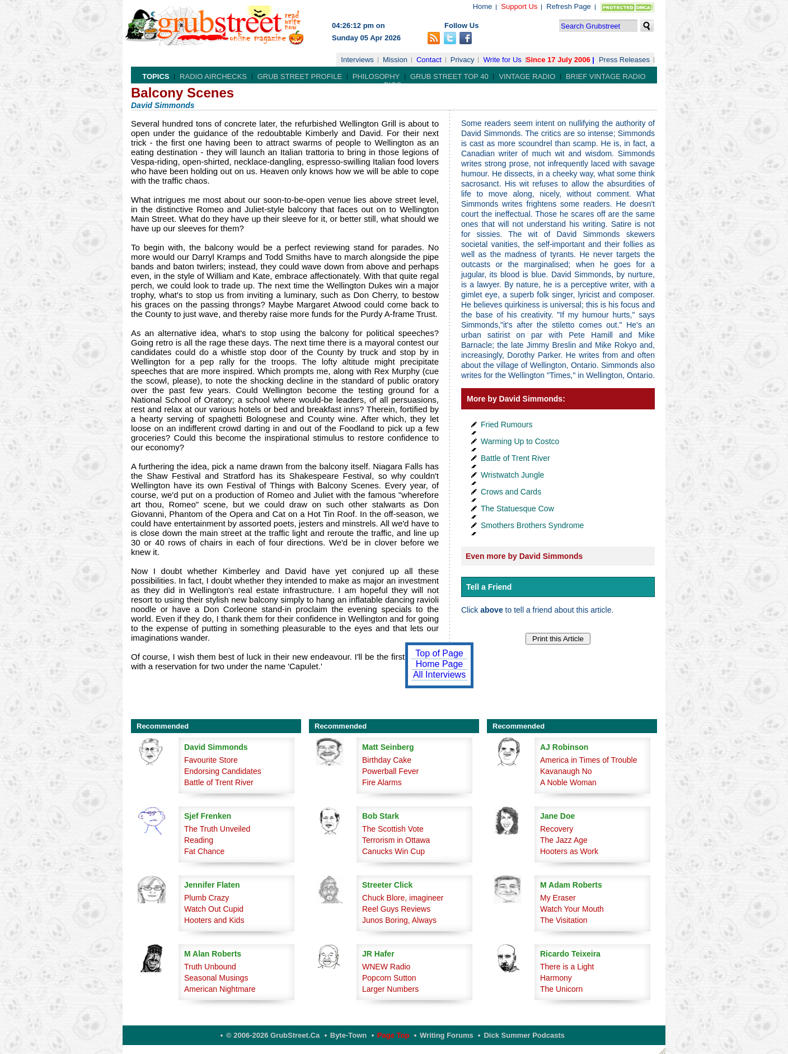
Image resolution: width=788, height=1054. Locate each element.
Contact (429, 59)
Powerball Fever (390, 771)
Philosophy (376, 76)
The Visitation (564, 920)
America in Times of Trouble (588, 759)
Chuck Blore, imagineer (403, 897)
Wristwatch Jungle (512, 474)
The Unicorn (561, 989)
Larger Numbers (390, 989)
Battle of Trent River (515, 458)
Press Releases (624, 59)
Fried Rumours (507, 424)
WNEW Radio (386, 966)
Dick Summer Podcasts (524, 1035)
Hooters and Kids (214, 920)
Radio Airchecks (213, 76)
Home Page (439, 664)
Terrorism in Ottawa (396, 840)
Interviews (357, 59)
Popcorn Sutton (389, 977)
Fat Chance (204, 851)
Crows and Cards (511, 491)
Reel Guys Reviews (396, 908)
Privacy (463, 59)
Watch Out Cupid (213, 908)
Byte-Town (348, 1035)
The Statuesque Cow (517, 508)
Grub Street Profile (299, 76)
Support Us (519, 6)
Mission (395, 59)
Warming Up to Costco (520, 441)
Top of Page (439, 653)
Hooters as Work (569, 851)
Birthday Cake (386, 759)
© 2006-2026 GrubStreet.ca (273, 1035)
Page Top (393, 1035)
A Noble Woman (568, 782)
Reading (198, 840)
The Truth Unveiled (217, 828)
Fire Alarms (382, 782)
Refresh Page (568, 6)
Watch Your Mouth (572, 908)
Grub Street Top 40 (449, 76)
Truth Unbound (210, 966)
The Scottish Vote (393, 828)
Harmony (556, 977)
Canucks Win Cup (393, 851)
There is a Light (567, 966)
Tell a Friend (489, 586)
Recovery (556, 828)
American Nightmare (220, 989)
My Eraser (558, 897)
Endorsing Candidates (222, 771)
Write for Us (502, 59)
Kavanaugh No (566, 771)
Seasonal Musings (216, 977)
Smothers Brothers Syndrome (532, 525)
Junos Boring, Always (399, 920)
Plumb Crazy (206, 897)
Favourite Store (211, 759)
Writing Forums (446, 1035)
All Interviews (439, 674)
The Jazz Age (564, 840)
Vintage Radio (527, 76)
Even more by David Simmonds (524, 556)
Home (482, 6)
